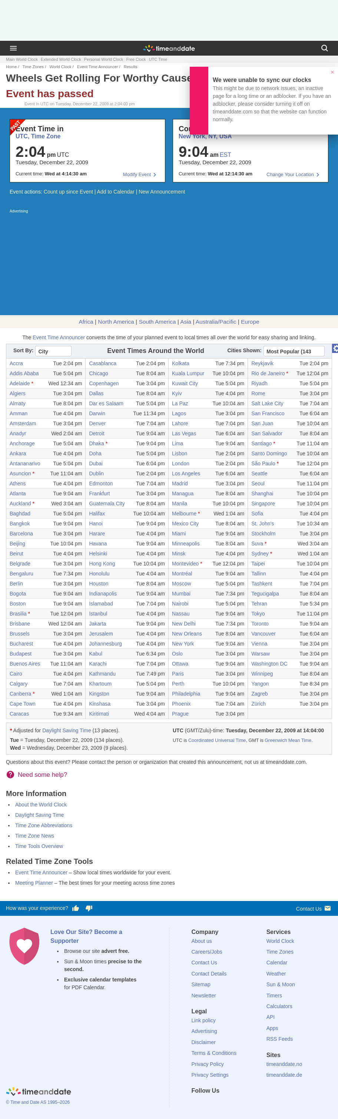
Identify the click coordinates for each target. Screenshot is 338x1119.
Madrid (180, 483)
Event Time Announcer (97, 67)
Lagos (179, 413)
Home (11, 67)
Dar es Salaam (106, 403)
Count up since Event (68, 192)
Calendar (277, 962)
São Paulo (263, 463)
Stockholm (263, 534)
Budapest (21, 654)
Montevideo (185, 564)
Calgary (18, 684)
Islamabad (101, 604)
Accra (16, 363)
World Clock (60, 67)
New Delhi (184, 624)
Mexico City (185, 524)
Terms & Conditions (214, 1053)
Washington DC (269, 664)
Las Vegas (184, 433)
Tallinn (258, 574)
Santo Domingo (269, 453)
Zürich (258, 704)
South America (157, 321)
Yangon (260, 684)
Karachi (97, 664)
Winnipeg (262, 674)
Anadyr (18, 433)
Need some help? (42, 774)
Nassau (180, 614)
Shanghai (262, 493)
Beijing (17, 544)
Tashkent (261, 584)
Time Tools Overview (39, 846)
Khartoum (100, 684)
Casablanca (102, 363)
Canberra (20, 694)
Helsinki (98, 554)
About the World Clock (41, 805)
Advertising (204, 1031)
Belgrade (20, 564)
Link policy (204, 1020)
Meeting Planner (34, 883)
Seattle (259, 473)
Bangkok (20, 524)
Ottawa (180, 664)
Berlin (16, 584)
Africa (86, 321)
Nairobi (180, 604)
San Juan (262, 423)
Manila (179, 503)
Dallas (96, 393)
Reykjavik (262, 363)
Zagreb (259, 694)
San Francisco (267, 413)
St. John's (262, 524)
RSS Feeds (279, 1039)
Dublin (96, 473)
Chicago (98, 373)
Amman (18, 413)
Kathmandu (102, 674)
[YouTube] (247, 1104)
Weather (276, 974)
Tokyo (258, 614)
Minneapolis (186, 544)
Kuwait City (185, 383)
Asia (185, 321)
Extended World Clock (61, 59)
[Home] (38, 1092)
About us (202, 941)
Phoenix (181, 704)
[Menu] (13, 48)
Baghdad (20, 513)
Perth (178, 684)
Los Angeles (186, 473)
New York (183, 644)
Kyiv (177, 393)
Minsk (179, 554)
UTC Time (158, 59)
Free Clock (136, 59)
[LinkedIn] (222, 1104)
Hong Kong (102, 564)
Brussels (20, 634)
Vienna (259, 644)
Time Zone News (34, 836)
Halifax (97, 513)
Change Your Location (290, 174)
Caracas (19, 714)
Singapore (263, 503)
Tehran (259, 604)
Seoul (258, 483)
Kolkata (180, 363)
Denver (97, 423)
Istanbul (98, 614)
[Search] (324, 48)
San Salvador (266, 433)
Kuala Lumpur (188, 373)
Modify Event (137, 174)
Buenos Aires (25, 664)
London (180, 463)
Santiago (261, 443)
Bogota (18, 594)
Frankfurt (99, 493)
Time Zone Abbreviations (43, 825)
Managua (182, 493)
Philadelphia (186, 694)
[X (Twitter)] (209, 1104)
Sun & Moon (280, 984)
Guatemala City (107, 503)
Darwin (97, 413)
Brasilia (18, 614)
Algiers (18, 393)
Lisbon (179, 453)
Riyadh (259, 383)
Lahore (180, 423)
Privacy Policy (208, 1064)
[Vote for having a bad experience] (89, 908)
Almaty (18, 403)
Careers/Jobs (207, 952)
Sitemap (201, 984)
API (270, 1017)
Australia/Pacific (216, 321)
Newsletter (204, 995)
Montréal (182, 574)
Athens (18, 483)
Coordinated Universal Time (217, 740)
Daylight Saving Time (66, 730)
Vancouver (263, 634)
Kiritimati (99, 714)
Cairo (16, 674)
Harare (97, 534)
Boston (18, 604)
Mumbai (181, 594)
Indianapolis (103, 594)
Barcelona (21, 534)
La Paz (180, 403)
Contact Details (209, 974)
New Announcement (162, 192)
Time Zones (33, 67)
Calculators (279, 1006)
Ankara (18, 453)
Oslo (177, 654)
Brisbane (20, 624)
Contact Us (314, 908)
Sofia (257, 513)
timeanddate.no (284, 1064)
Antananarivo (25, 463)
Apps (272, 1028)
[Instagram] (234, 1104)
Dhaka (96, 443)
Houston (98, 584)
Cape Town (23, 704)
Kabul (95, 654)
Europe (250, 321)
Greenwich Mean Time (288, 740)
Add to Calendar (116, 192)
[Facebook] (197, 1104)
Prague (180, 714)
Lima (177, 443)
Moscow (181, 584)
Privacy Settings (210, 1075)
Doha (95, 453)
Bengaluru (21, 574)
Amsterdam (23, 423)
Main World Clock (22, 59)
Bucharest (21, 644)
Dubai (96, 463)
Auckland (20, 503)
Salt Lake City (267, 403)
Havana (98, 544)
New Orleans (187, 634)
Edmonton (101, 483)
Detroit (96, 433)
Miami (179, 534)
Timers (274, 995)
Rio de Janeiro (268, 373)
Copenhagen (104, 383)
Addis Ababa (24, 373)
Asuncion (20, 473)
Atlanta (18, 493)
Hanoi (96, 524)
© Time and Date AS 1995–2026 (38, 1102)
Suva (257, 544)
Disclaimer (204, 1042)
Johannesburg (105, 644)
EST (225, 155)
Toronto (260, 624)
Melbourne (184, 513)
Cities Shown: (244, 350)
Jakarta (97, 624)
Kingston (99, 694)
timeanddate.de (284, 1075)
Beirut (16, 554)
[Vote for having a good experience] (76, 908)
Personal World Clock (103, 59)
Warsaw (260, 654)
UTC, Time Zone (38, 136)
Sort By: (23, 350)
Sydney (260, 554)
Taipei (258, 564)
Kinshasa (99, 704)
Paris (178, 674)
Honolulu (99, 574)
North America (116, 321)
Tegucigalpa (265, 594)
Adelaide (20, 383)
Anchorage (22, 443)
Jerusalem (101, 634)
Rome (258, 393)
